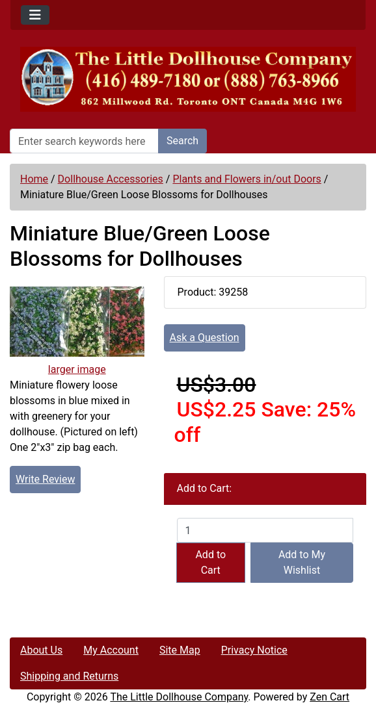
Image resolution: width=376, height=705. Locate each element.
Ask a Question (204, 337)
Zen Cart (329, 697)
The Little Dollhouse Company (179, 697)
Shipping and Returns (69, 676)
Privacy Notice (254, 650)
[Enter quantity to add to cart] (265, 530)
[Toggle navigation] (35, 15)
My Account (111, 650)
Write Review (45, 479)
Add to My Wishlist (301, 562)
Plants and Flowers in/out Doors (246, 179)
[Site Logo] (188, 79)
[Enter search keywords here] (84, 141)
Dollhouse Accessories (110, 179)
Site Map (179, 650)
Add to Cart (210, 562)
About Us (41, 650)
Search (182, 141)
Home (34, 179)
